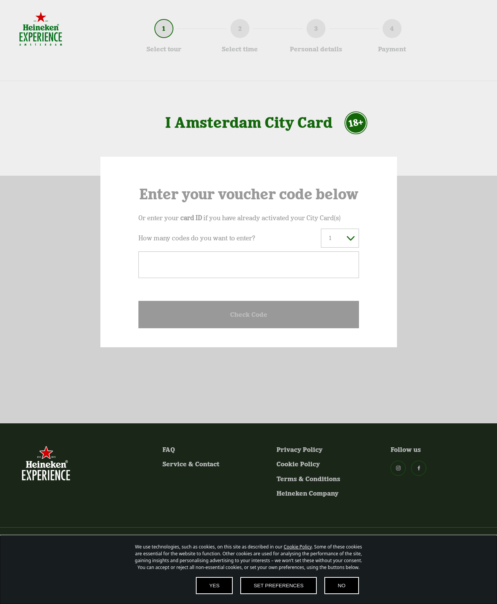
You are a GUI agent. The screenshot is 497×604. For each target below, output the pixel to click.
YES (214, 585)
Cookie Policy (298, 464)
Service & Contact (190, 464)
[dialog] (248, 570)
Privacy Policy (299, 449)
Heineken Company (307, 493)
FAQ (168, 449)
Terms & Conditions (308, 478)
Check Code (248, 314)
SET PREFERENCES (278, 585)
